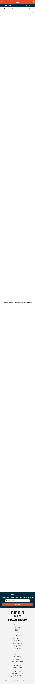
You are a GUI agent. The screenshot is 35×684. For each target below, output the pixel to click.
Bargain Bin (17, 629)
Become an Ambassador (17, 659)
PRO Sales (17, 631)
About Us (17, 654)
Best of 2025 (17, 634)
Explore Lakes (17, 648)
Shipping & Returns (17, 667)
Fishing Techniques (17, 643)
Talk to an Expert (17, 665)
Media (30, 9)
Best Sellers (17, 627)
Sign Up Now (17, 604)
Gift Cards (17, 635)
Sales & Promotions (17, 632)
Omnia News (17, 656)
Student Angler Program (17, 661)
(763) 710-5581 (17, 675)
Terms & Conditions (26, 680)
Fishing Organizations (17, 646)
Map (4, 8)
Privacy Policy (17, 681)
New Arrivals (17, 626)
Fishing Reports (17, 640)
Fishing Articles (17, 642)
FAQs (17, 669)
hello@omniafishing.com (17, 677)
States (12, 9)
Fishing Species (17, 645)
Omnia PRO (17, 650)
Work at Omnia (17, 658)
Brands (21, 8)
